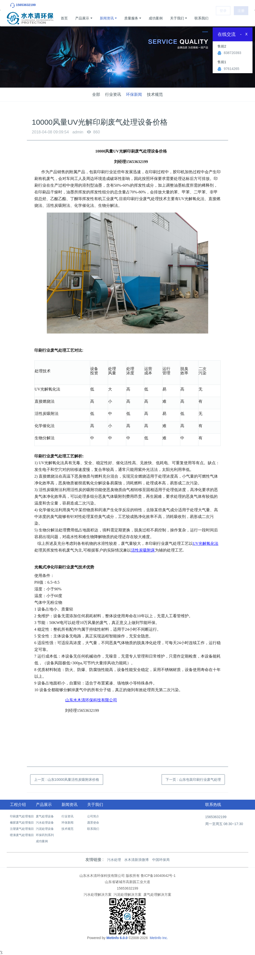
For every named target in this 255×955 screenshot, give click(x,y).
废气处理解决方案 (157, 895)
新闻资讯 (107, 18)
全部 (96, 94)
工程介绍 (18, 804)
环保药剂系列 (45, 835)
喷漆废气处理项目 (22, 835)
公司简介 (93, 816)
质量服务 (131, 18)
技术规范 (155, 94)
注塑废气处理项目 (22, 829)
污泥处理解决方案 (127, 895)
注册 (241, 18)
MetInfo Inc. (159, 938)
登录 (223, 18)
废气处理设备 (45, 816)
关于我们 (177, 18)
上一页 (66, 780)
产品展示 (82, 18)
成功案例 (156, 18)
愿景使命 (93, 822)
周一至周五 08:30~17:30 (224, 824)
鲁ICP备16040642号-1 (158, 876)
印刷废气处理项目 (22, 816)
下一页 (193, 780)
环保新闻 (134, 94)
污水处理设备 (45, 822)
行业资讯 (113, 94)
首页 (64, 18)
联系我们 (201, 18)
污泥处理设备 (45, 829)
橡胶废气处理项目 (22, 822)
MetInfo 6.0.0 (117, 938)
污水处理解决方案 (98, 895)
